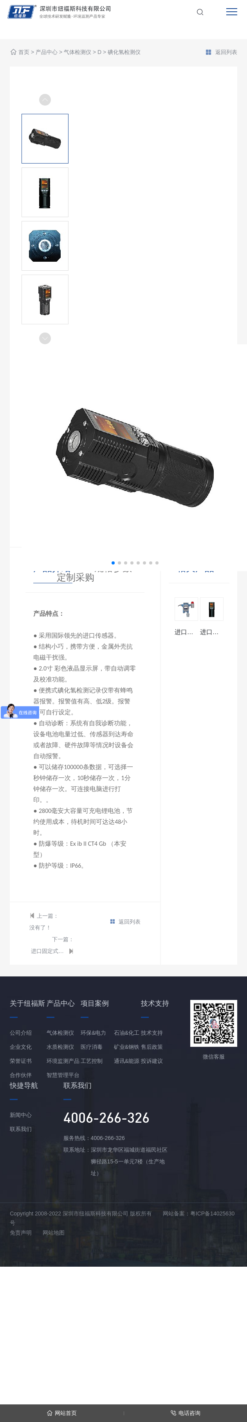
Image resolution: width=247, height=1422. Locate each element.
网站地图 (54, 1233)
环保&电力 (93, 1033)
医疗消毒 (92, 1047)
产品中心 (47, 52)
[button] (45, 338)
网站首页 (62, 1413)
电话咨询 (185, 1413)
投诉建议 (152, 1061)
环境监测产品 (63, 1061)
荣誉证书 (21, 1061)
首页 (23, 52)
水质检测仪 (60, 1047)
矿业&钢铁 (126, 1047)
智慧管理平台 (63, 1075)
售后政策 (152, 1047)
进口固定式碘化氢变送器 (49, 951)
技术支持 (152, 1033)
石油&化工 (126, 1033)
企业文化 (21, 1047)
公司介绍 (21, 1033)
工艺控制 (92, 1061)
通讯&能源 (126, 1061)
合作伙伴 (21, 1075)
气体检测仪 (77, 52)
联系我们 (21, 1129)
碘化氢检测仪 (124, 52)
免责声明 (21, 1233)
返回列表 (221, 53)
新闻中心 (21, 1115)
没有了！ (40, 927)
